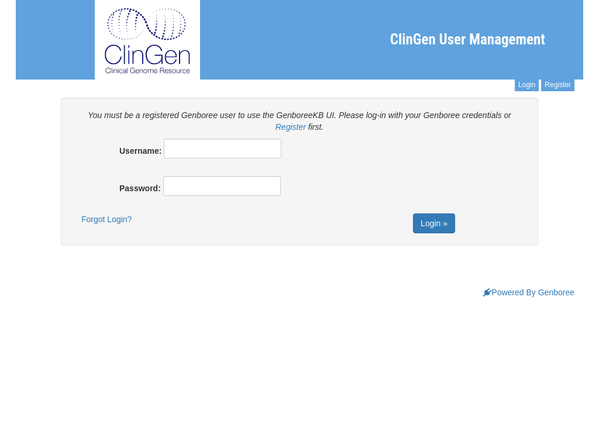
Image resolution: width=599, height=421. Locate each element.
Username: (140, 151)
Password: (140, 188)
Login (526, 85)
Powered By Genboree (528, 292)
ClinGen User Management (467, 39)
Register (558, 85)
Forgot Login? (106, 219)
